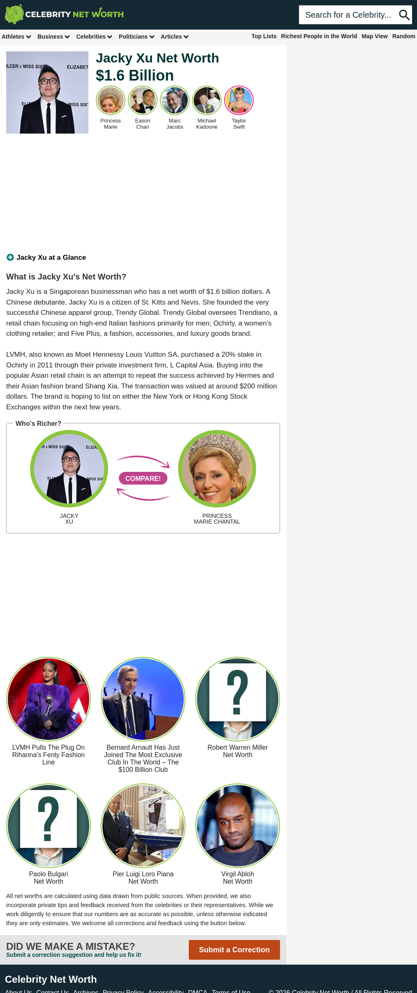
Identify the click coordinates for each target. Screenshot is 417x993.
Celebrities (94, 36)
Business (53, 36)
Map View (374, 36)
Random (403, 36)
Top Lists (263, 36)
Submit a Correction (234, 950)
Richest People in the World (319, 36)
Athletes (17, 36)
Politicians (137, 36)
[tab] (143, 257)
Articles (175, 36)
